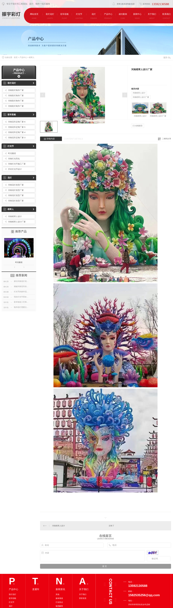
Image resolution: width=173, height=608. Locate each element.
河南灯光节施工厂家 (17, 164)
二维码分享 (166, 139)
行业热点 (59, 602)
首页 (16, 57)
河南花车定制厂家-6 (16, 122)
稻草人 (31, 57)
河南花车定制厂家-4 (16, 132)
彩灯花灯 (10, 83)
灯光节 (9, 146)
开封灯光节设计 (15, 169)
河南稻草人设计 (15, 216)
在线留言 (138, 126)
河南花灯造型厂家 (16, 185)
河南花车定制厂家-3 (16, 137)
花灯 (8, 178)
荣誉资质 (82, 598)
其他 (57, 594)
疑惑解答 (59, 606)
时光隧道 (12, 153)
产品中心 (23, 57)
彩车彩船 (10, 114)
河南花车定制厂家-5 (16, 127)
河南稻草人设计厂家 (17, 222)
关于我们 (82, 594)
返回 (166, 57)
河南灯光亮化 (14, 158)
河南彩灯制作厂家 (16, 90)
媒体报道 (59, 598)
